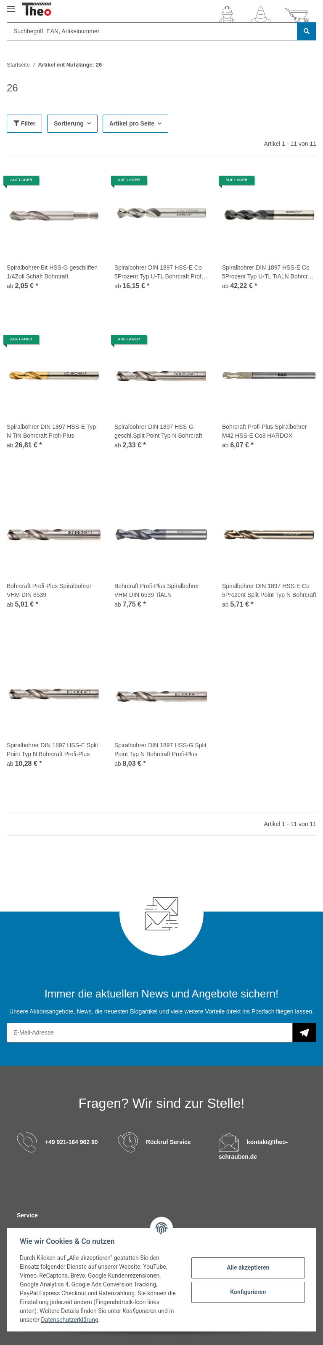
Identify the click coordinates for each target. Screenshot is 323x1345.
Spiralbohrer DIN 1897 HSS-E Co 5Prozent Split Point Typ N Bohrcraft (269, 590)
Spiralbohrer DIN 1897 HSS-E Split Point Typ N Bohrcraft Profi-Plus (52, 749)
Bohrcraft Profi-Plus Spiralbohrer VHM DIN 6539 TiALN (156, 590)
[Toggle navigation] (11, 5)
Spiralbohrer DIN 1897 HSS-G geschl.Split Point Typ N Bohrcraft (158, 431)
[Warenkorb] (297, 16)
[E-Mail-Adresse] (150, 1033)
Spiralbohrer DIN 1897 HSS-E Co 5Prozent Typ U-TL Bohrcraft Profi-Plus (159, 272)
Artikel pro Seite (131, 123)
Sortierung (69, 123)
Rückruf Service (168, 1142)
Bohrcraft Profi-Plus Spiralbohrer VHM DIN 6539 (49, 590)
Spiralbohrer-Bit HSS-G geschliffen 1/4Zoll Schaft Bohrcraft (52, 272)
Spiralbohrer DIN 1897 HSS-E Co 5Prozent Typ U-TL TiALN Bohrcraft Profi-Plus (268, 272)
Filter (24, 123)
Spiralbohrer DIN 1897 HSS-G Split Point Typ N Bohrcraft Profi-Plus (160, 749)
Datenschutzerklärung (70, 1319)
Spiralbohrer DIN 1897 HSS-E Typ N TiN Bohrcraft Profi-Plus (51, 431)
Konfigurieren (247, 1292)
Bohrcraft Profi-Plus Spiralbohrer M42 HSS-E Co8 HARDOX (264, 431)
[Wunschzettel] (261, 16)
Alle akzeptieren (247, 1267)
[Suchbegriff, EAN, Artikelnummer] (152, 31)
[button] (227, 16)
